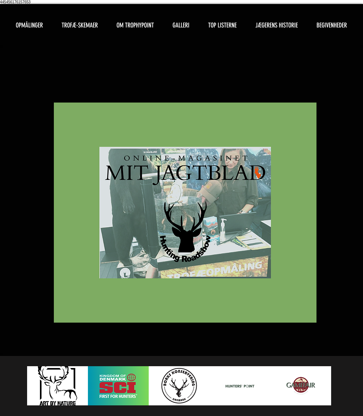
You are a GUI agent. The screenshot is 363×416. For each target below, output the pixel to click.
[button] (79, 25)
